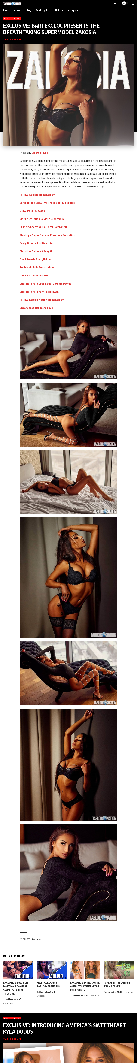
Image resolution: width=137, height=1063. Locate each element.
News (17, 19)
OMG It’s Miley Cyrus (32, 210)
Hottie (8, 19)
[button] (116, 3)
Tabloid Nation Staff (13, 39)
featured (36, 939)
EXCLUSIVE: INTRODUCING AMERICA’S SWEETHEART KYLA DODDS (85, 986)
